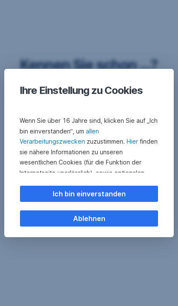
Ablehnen (89, 218)
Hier (132, 141)
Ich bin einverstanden (89, 194)
